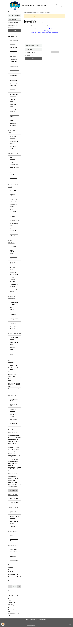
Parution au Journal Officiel (14, 173)
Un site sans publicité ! (13, 137)
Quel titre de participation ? (13, 210)
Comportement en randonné (14, 424)
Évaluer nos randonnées (12, 89)
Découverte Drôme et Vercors (14, 517)
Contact (61, 4)
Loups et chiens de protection (14, 110)
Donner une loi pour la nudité (13, 313)
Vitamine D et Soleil (13, 365)
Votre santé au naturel (13, 348)
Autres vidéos (13, 526)
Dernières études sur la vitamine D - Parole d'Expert (14, 384)
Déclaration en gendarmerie (13, 178)
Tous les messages (13, 490)
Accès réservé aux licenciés (14, 290)
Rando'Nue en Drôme (13, 404)
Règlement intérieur (12, 195)
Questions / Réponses (12, 100)
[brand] (21, 5)
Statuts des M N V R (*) (14, 168)
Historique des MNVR (13, 76)
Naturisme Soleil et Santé (14, 343)
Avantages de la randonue (13, 399)
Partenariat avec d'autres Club (14, 229)
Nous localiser (13, 47)
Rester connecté (31, 52)
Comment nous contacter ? (13, 51)
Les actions (12, 44)
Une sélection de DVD (14, 539)
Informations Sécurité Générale (14, 273)
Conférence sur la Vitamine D (13, 368)
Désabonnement (13, 574)
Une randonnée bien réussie (13, 84)
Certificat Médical (14, 220)
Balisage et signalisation (13, 263)
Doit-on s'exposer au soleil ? (14, 379)
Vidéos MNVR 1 (14, 498)
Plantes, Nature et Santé (14, 353)
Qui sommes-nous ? (14, 70)
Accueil (26, 12)
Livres (11, 535)
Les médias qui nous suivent (13, 555)
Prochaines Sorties (44, 4)
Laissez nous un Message (12, 570)
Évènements (13, 323)
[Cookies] (3, 624)
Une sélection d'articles (13, 415)
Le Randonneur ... (14, 80)
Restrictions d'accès (13, 147)
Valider (33, 58)
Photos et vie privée (13, 105)
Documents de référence (13, 257)
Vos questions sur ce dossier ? (14, 234)
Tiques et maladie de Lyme (14, 338)
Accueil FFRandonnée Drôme (13, 251)
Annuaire (60, 6)
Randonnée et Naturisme (13, 410)
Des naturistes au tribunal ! (14, 318)
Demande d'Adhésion (12, 215)
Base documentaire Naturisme (14, 115)
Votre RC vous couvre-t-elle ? (13, 200)
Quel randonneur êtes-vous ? (14, 285)
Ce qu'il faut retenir (13, 389)
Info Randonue (13, 419)
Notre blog (54, 4)
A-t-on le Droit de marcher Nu (14, 95)
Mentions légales (31, 625)
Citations (12, 120)
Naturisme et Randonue (13, 511)
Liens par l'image (14, 40)
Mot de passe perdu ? (29, 55)
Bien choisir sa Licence (13, 205)
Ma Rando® (13, 246)
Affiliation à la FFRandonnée (13, 60)
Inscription (55, 52)
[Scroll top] (70, 624)
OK (19, 586)
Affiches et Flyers (14, 560)
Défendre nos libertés (13, 308)
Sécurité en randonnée (12, 268)
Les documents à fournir (14, 224)
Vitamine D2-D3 (12, 372)
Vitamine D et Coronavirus (12, 375)
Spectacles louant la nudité (14, 522)
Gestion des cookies (41, 625)
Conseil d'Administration (14, 163)
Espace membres (33, 12)
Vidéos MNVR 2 (14, 502)
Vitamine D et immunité (12, 361)
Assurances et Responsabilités (14, 65)
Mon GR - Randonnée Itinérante (12, 279)
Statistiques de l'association (13, 124)
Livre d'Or (54, 6)
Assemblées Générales (13, 158)
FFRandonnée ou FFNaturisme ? (14, 303)
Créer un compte (11, 25)
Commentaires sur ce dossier (14, 327)
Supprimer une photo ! (14, 577)
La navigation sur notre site (14, 142)
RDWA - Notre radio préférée (13, 550)
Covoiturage (13, 56)
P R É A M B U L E (14, 190)
